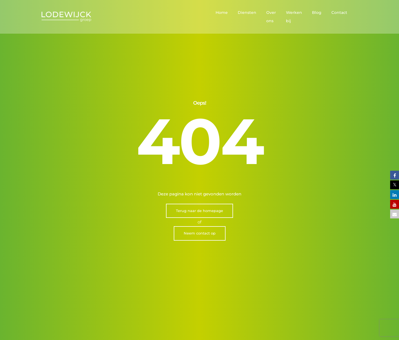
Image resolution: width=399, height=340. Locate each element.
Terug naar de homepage (199, 140)
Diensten (232, 12)
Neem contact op (200, 163)
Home (207, 12)
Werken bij (291, 12)
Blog (316, 12)
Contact (339, 12)
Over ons (261, 12)
